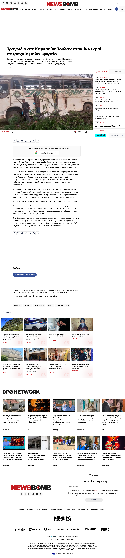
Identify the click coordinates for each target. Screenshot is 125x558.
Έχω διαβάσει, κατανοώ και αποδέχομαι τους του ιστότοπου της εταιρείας (94, 490)
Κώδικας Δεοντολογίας (56, 509)
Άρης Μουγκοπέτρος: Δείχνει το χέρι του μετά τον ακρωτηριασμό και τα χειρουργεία (57, 367)
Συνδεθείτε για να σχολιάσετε (24, 275)
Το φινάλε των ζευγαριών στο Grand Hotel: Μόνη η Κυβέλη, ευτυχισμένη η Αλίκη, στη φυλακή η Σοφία (111, 420)
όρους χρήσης (98, 490)
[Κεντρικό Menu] (122, 9)
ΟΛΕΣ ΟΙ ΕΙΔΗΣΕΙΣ (21, 9)
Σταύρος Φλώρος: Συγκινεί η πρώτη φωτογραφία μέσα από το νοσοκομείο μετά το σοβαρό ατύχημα (87, 456)
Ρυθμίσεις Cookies (70, 509)
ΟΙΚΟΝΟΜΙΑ (46, 9)
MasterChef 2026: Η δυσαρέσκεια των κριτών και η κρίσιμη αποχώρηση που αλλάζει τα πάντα (62, 456)
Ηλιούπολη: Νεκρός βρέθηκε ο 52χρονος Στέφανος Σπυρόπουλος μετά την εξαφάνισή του (34, 336)
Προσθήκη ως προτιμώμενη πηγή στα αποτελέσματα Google (46, 153)
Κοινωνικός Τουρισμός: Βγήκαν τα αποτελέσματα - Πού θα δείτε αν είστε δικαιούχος (87, 419)
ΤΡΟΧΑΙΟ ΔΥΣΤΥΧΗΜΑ (63, 305)
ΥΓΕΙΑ (53, 9)
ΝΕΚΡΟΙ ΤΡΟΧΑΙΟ (39, 305)
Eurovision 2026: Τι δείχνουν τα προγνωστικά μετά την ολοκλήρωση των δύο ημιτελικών (112, 456)
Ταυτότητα (21, 509)
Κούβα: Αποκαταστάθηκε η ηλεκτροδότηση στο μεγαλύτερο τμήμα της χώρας (108, 125)
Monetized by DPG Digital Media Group (68, 536)
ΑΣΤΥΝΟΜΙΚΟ (5, 131)
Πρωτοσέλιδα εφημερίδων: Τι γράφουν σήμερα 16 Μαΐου (107, 117)
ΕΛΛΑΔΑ (31, 9)
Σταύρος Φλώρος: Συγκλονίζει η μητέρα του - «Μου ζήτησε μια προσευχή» (108, 100)
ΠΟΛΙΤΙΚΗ (38, 9)
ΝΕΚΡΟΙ (50, 305)
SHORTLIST (99, 9)
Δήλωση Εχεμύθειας (42, 509)
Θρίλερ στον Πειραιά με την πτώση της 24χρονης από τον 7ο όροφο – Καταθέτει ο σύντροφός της (11, 336)
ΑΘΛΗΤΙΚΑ (66, 9)
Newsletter (26, 296)
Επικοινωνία (94, 509)
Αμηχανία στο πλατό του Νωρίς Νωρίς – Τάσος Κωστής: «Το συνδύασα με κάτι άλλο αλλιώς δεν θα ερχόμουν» (62, 420)
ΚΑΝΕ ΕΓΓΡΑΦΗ (94, 500)
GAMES (106, 9)
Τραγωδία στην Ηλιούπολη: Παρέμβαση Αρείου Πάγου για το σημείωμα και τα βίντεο (36, 456)
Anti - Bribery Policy (83, 509)
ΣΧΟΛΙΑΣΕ (78, 132)
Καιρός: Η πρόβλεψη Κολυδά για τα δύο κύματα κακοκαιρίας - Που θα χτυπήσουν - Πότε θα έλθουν (108, 91)
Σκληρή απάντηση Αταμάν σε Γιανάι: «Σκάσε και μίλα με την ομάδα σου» (81, 366)
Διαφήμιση (103, 509)
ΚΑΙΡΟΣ (81, 9)
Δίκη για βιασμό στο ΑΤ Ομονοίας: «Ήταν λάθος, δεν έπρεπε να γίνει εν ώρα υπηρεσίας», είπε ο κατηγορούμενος (34, 368)
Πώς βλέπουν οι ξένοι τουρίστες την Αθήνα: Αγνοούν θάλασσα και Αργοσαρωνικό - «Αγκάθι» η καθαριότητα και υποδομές (108, 81)
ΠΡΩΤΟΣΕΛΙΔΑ (90, 9)
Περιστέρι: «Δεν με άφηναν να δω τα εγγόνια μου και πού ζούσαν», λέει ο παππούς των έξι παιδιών (11, 367)
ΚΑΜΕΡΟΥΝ (17, 305)
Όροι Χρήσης (30, 509)
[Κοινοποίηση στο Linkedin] (30, 141)
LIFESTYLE (74, 9)
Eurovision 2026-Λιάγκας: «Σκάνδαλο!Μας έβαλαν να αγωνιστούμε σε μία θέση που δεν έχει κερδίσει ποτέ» (12, 456)
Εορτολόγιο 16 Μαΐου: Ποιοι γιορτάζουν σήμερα (80, 335)
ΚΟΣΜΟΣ (59, 9)
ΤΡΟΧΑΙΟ (27, 305)
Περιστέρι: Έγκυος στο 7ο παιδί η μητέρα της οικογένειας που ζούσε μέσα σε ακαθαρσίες (12, 419)
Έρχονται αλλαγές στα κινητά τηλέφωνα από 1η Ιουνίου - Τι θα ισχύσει (57, 336)
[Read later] (90, 132)
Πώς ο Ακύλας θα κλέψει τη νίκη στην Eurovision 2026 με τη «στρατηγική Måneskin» (37, 419)
